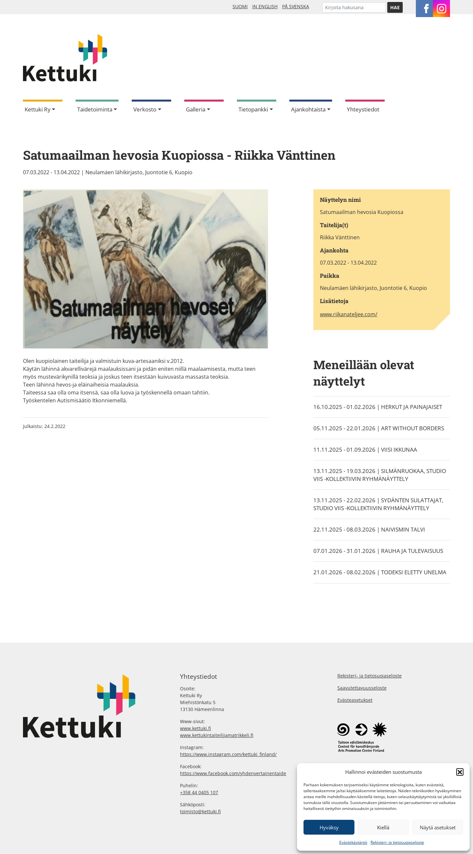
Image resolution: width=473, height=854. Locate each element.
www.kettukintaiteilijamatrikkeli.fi (216, 735)
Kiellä (383, 827)
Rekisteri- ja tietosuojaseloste (397, 842)
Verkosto (144, 109)
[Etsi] (354, 7)
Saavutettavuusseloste (362, 688)
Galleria (195, 109)
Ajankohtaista (308, 109)
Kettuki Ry (38, 109)
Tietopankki (253, 109)
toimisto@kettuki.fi (200, 811)
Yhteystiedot (363, 109)
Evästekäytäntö (353, 842)
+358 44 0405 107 (199, 792)
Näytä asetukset (438, 827)
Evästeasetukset (354, 700)
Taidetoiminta (94, 109)
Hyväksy (329, 827)
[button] (460, 772)
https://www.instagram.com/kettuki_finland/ (228, 754)
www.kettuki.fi (195, 728)
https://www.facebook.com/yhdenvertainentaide (233, 773)
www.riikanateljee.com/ (348, 314)
